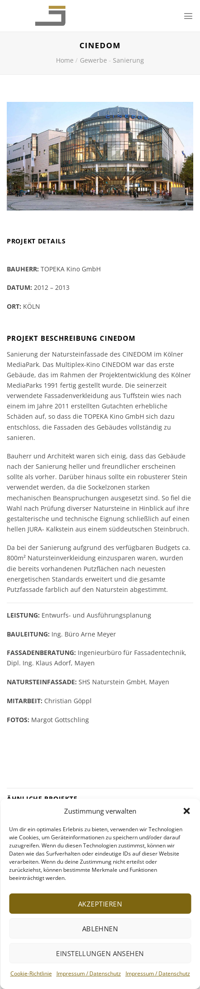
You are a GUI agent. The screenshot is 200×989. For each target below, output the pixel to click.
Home (65, 60)
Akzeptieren (100, 903)
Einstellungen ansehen (100, 953)
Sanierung (128, 60)
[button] (186, 810)
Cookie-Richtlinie (31, 973)
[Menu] (188, 15)
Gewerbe (93, 60)
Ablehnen (100, 928)
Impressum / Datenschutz (88, 973)
